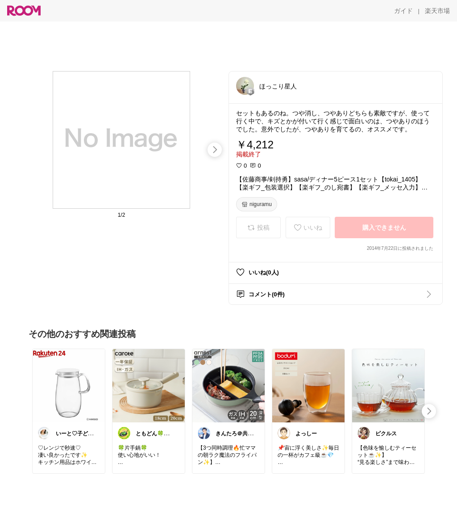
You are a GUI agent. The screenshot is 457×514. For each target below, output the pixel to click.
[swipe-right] (215, 150)
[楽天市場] (437, 11)
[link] (69, 385)
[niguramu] (256, 204)
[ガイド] (403, 11)
